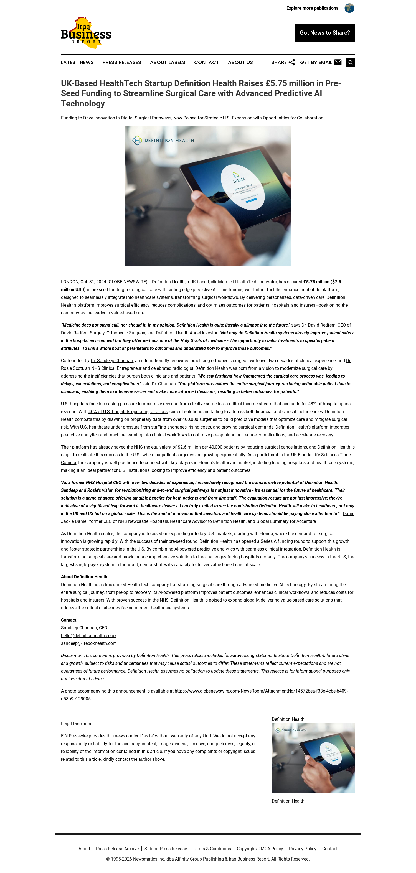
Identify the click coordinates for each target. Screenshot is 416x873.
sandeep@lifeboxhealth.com (89, 643)
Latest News (77, 62)
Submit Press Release (165, 848)
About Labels (167, 62)
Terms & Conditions (212, 848)
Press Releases (122, 62)
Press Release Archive (117, 848)
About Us (240, 62)
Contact (206, 62)
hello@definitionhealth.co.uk (88, 635)
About (84, 848)
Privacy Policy (302, 848)
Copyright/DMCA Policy (260, 848)
